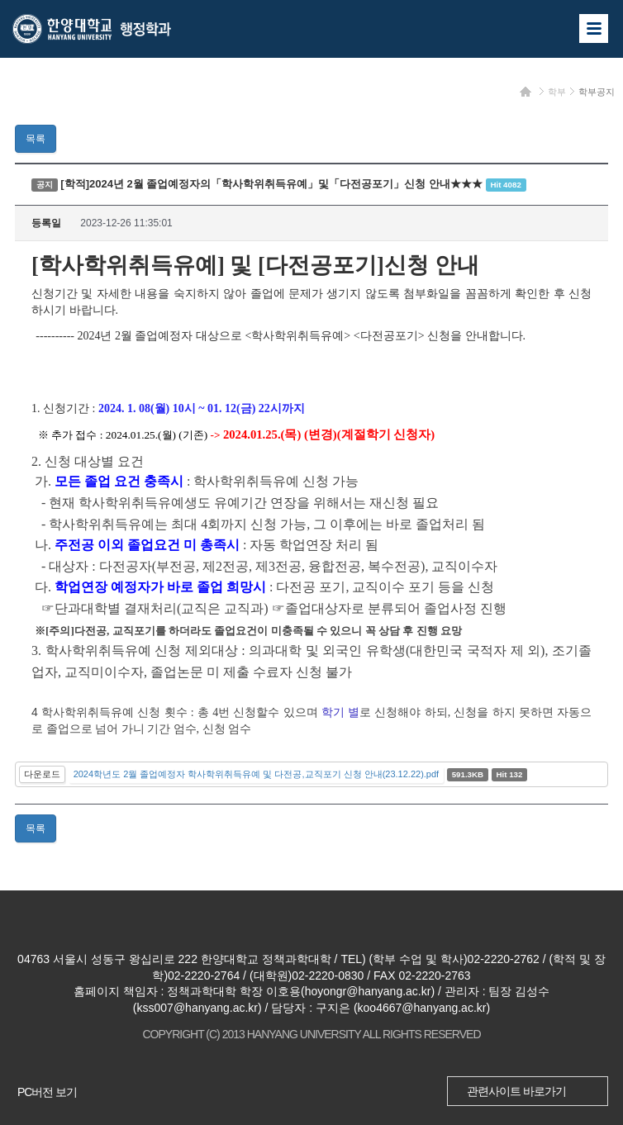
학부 (557, 92)
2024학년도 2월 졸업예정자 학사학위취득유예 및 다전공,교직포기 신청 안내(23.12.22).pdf (257, 774)
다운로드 (42, 774)
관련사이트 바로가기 (516, 1091)
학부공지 (596, 92)
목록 (35, 139)
